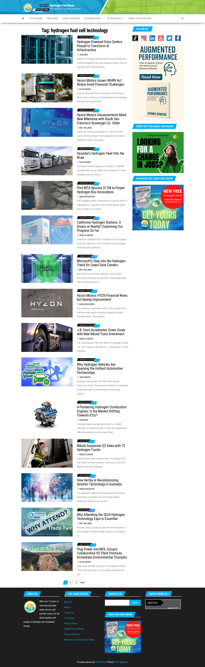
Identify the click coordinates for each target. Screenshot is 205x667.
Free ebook (52, 18)
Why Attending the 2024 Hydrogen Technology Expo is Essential (101, 517)
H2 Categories (115, 18)
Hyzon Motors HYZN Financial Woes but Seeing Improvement (102, 297)
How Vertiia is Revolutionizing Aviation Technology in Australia (99, 482)
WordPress (101, 662)
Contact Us (69, 612)
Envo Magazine (121, 662)
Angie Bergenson (87, 197)
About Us (68, 602)
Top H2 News (35, 18)
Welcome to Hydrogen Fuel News (79, 639)
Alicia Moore (85, 89)
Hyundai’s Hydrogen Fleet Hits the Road (100, 155)
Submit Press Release (74, 629)
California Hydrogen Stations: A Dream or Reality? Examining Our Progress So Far (100, 226)
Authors (67, 607)
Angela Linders (86, 235)
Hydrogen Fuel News (62, 5)
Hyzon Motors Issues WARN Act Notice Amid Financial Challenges (100, 82)
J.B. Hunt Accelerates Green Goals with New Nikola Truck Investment (101, 332)
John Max (83, 55)
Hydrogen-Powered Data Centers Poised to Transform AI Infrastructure (99, 46)
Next (82, 582)
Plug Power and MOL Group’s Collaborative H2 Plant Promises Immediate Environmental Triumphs (102, 553)
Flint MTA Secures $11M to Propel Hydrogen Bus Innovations (100, 190)
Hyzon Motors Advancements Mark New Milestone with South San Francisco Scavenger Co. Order (101, 119)
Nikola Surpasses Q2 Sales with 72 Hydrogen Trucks (101, 448)
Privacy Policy (70, 623)
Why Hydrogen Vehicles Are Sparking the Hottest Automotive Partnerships (100, 368)
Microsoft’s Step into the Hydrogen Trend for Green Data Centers (101, 263)
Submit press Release (139, 18)
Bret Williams (85, 128)
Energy (170, 608)
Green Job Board (71, 18)
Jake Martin (84, 377)
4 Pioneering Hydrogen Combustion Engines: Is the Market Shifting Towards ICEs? (102, 411)
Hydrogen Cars (93, 18)
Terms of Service (72, 634)
